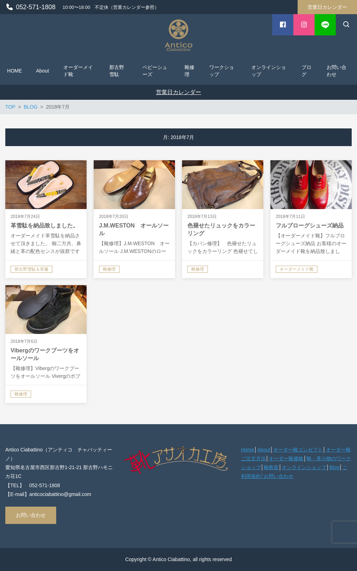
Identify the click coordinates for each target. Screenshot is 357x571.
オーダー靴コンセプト (298, 449)
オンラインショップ (304, 467)
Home (247, 449)
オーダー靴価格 (286, 458)
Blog (334, 467)
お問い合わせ (31, 515)
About (263, 449)
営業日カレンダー (327, 7)
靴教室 (271, 467)
